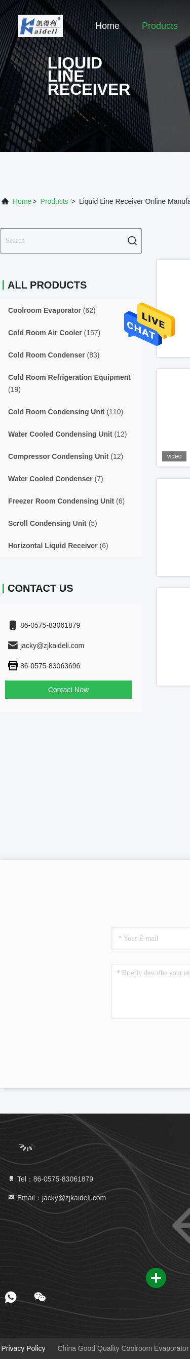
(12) (67, 434)
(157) (54, 333)
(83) (53, 355)
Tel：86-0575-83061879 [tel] (50, 1179)
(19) (69, 383)
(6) (66, 501)
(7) (55, 479)
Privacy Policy (23, 1348)
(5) (52, 523)
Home (107, 26)
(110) (65, 412)
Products (160, 26)
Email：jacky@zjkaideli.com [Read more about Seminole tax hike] (56, 1198)
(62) (52, 310)
